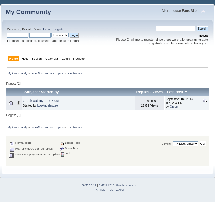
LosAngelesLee (47, 105)
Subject (31, 92)
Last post (177, 92)
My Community (28, 11)
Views (158, 92)
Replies (142, 92)
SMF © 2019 (107, 185)
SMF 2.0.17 (89, 185)
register (59, 29)
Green (174, 106)
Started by (50, 92)
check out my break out (41, 101)
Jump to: (167, 143)
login (46, 29)
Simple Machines (126, 185)
